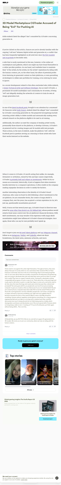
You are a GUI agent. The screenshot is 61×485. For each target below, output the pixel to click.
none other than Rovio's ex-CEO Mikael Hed (25, 210)
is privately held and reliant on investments (26, 179)
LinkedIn (33, 235)
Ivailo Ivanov (21, 110)
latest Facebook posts (19, 107)
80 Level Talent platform (28, 233)
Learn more (24, 479)
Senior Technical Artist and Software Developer (21, 88)
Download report (48, 419)
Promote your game (47, 2)
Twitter (23, 235)
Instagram (16, 235)
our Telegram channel (49, 233)
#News (6, 31)
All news (30, 390)
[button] (30, 101)
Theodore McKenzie (11, 19)
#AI (12, 31)
